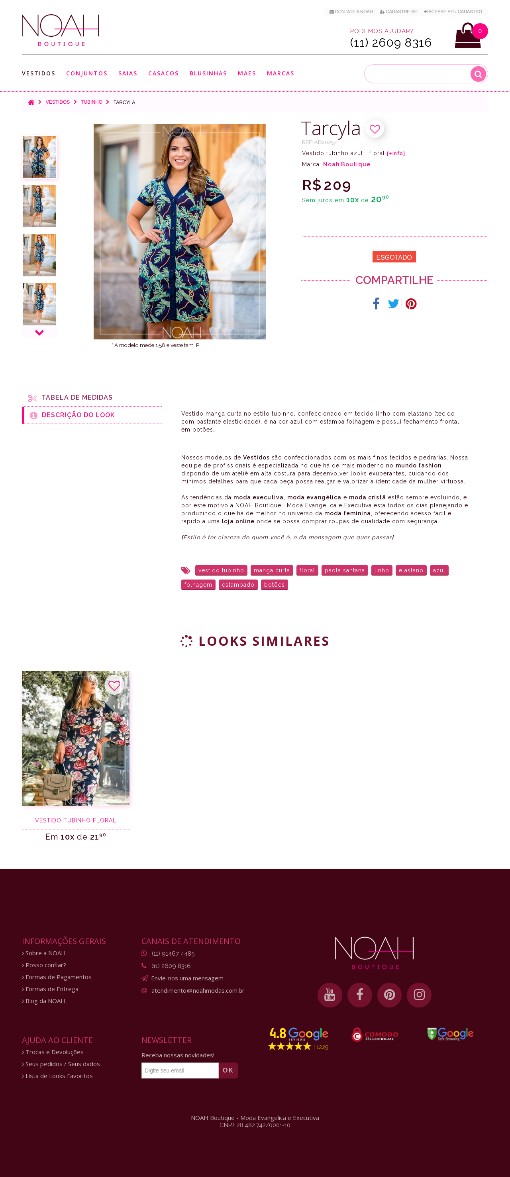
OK (228, 1070)
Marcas (280, 73)
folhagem (198, 585)
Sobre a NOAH (44, 953)
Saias (127, 73)
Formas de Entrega (50, 989)
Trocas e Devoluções (53, 1052)
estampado (238, 585)
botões (274, 585)
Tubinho (91, 102)
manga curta (272, 570)
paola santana (345, 570)
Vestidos (38, 73)
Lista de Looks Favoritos (57, 1076)
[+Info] (396, 153)
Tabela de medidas (70, 398)
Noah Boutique (347, 164)
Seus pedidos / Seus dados (61, 1064)
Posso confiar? (44, 965)
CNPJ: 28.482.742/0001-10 (255, 1125)
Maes (247, 73)
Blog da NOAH (43, 1001)
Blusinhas (208, 73)
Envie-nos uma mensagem (187, 978)
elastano (411, 570)
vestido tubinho (221, 570)
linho (382, 570)
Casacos (163, 73)
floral (307, 570)
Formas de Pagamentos (57, 977)
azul (439, 570)
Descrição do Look (72, 415)
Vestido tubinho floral (75, 820)
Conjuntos (87, 73)
